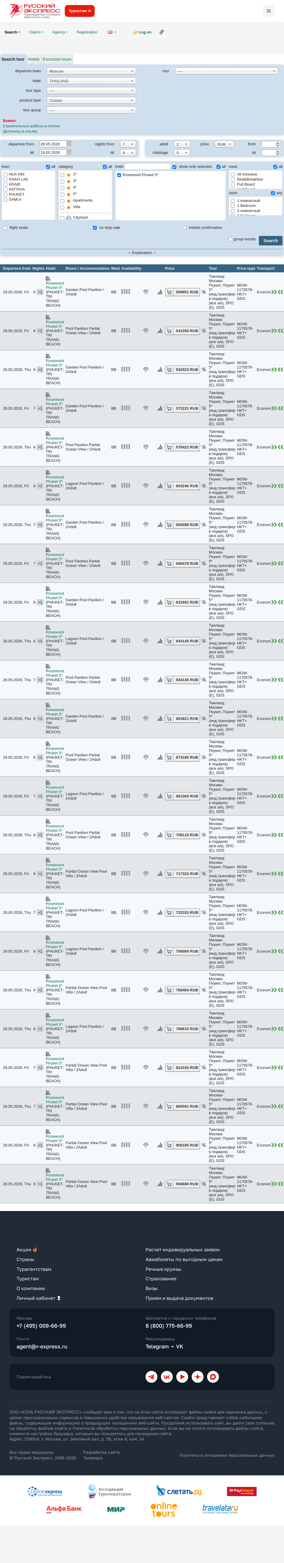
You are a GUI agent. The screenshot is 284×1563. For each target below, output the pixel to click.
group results (242, 239)
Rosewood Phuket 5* (170, 175)
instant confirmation (202, 227)
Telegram (157, 1346)
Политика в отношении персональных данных (227, 1455)
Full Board (243, 184)
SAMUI (12, 199)
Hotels (34, 59)
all (50, 166)
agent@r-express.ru (42, 1346)
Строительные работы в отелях (31, 125)
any (277, 193)
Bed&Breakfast (247, 179)
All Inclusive (244, 174)
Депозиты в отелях (20, 131)
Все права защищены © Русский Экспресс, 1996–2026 (42, 1455)
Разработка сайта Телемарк (101, 1455)
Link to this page (161, 32)
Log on (145, 32)
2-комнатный (245, 210)
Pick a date (68, 143)
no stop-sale (106, 227)
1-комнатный (245, 200)
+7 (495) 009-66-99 (41, 1325)
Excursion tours (57, 59)
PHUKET (14, 194)
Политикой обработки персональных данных (118, 1428)
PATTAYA (14, 189)
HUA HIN (14, 174)
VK (179, 1346)
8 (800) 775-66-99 (169, 1325)
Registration (87, 32)
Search (271, 240)
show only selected (191, 166)
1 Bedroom (243, 205)
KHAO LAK (16, 179)
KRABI (12, 184)
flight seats (15, 227)
